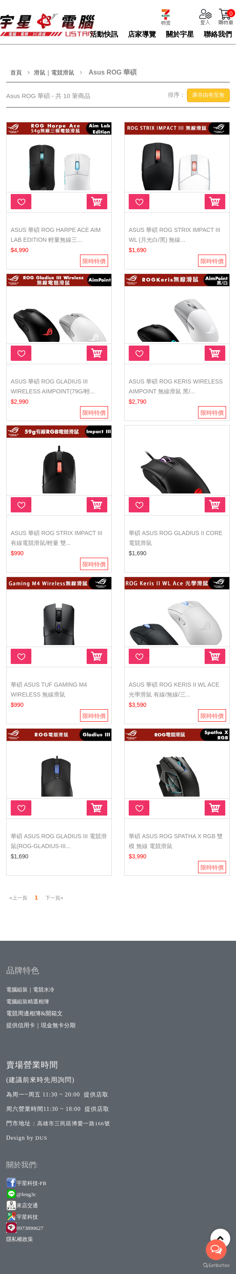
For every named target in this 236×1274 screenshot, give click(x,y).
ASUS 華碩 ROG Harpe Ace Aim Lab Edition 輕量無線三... (56, 235)
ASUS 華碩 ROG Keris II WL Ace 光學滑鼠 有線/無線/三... (174, 689)
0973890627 (30, 1228)
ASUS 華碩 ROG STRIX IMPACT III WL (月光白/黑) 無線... (174, 235)
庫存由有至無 (208, 95)
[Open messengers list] (216, 1249)
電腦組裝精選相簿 (27, 1001)
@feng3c (26, 1194)
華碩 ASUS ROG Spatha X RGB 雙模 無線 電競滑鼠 (176, 841)
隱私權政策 (19, 1239)
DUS (41, 1138)
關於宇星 (180, 34)
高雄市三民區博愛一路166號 (73, 1123)
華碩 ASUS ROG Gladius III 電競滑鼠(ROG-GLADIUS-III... (59, 841)
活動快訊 (104, 34)
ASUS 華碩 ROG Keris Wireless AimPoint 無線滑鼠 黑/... (176, 386)
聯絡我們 (218, 34)
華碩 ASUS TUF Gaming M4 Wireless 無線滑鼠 (49, 689)
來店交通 (28, 1205)
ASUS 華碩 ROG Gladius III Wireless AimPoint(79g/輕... (53, 386)
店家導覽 (142, 34)
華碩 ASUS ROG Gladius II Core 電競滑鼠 (175, 538)
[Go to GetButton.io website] (216, 1265)
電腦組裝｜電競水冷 (30, 989)
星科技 (30, 1217)
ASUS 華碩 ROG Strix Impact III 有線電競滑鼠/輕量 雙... (56, 538)
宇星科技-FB (31, 1183)
